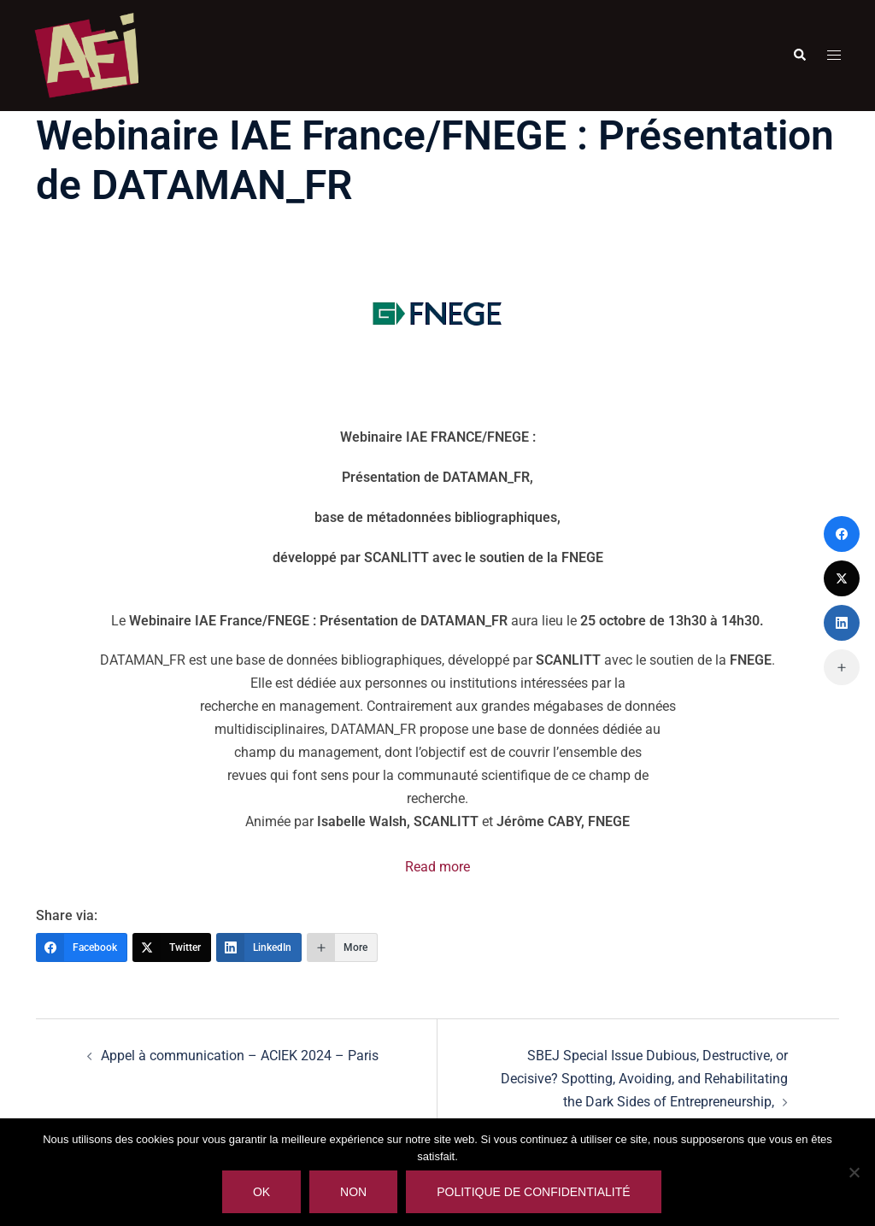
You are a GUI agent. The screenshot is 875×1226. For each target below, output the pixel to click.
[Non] (853, 1172)
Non (353, 1192)
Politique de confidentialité (533, 1192)
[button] (799, 55)
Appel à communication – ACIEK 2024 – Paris (240, 1055)
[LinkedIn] (259, 947)
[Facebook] (81, 947)
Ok (261, 1192)
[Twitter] (171, 947)
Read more (437, 867)
